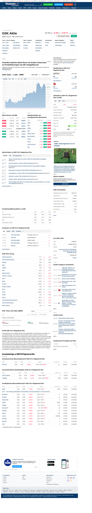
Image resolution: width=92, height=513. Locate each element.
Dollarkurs (5, 491)
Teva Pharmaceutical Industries (9, 300)
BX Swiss (4, 364)
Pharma (74, 257)
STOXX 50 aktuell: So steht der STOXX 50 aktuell (20, 163)
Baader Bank (5, 399)
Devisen (58, 8)
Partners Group (31, 133)
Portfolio (72, 42)
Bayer (3, 265)
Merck (3, 278)
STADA (4, 294)
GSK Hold (13, 237)
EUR (55, 101)
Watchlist (72, 45)
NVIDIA (29, 128)
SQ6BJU (23, 131)
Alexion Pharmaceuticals (8, 259)
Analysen (25, 45)
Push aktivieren (57, 80)
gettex (3, 389)
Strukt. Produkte (42, 8)
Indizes (15, 8)
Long (45, 122)
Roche (3, 292)
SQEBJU (23, 126)
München (4, 421)
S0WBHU (23, 120)
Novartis (4, 284)
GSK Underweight (15, 234)
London (4, 416)
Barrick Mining (30, 136)
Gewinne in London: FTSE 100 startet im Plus (20, 176)
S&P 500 (52, 490)
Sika (28, 147)
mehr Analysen (6, 249)
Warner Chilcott (6, 305)
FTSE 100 (66, 249)
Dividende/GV (38, 48)
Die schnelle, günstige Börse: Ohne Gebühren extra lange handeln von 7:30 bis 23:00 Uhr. (26, 391)
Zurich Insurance (31, 144)
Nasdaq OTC (5, 407)
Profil (46, 45)
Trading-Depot (58, 45)
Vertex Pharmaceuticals (8, 302)
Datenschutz (49, 479)
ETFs (25, 8)
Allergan (4, 262)
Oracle (29, 141)
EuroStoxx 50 (26, 490)
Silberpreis (16, 491)
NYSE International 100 (68, 251)
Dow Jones (32, 490)
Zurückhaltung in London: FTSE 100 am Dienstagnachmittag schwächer (26, 173)
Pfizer (3, 289)
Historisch (4, 53)
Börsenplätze (5, 48)
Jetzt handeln (65, 183)
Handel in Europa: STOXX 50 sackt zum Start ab (20, 179)
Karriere (5, 479)
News (9, 8)
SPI (10, 490)
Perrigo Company (6, 286)
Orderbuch (5, 50)
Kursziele (25, 48)
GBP (59, 101)
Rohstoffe (52, 8)
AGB (47, 482)
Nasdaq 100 (39, 490)
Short (49, 122)
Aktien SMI (5, 490)
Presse (4, 480)
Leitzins (62, 491)
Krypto (35, 8)
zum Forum (4, 356)
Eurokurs (11, 491)
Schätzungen (38, 45)
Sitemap (5, 482)
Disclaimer (48, 480)
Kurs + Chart (5, 42)
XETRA (4, 402)
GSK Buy (13, 245)
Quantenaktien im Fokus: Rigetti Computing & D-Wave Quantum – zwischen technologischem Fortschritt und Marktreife (69, 303)
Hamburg (4, 410)
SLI (13, 490)
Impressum (48, 477)
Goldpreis (60, 490)
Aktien (4, 8)
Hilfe (23, 477)
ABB (28, 131)
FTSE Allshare (72, 249)
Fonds (20, 8)
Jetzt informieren (6, 69)
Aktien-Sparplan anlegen (64, 36)
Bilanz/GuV (38, 42)
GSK (3, 270)
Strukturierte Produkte (60, 42)
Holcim (29, 139)
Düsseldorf (4, 394)
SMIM (16, 490)
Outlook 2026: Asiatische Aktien (66, 318)
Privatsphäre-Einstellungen (52, 484)
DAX (20, 490)
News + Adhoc (26, 42)
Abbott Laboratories (7, 257)
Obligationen (66, 8)
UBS (28, 125)
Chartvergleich (16, 45)
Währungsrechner (51, 491)
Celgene (4, 267)
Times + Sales (5, 45)
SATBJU (24, 134)
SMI (56, 490)
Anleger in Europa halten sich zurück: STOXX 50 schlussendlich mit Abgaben (27, 159)
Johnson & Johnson (7, 275)
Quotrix (4, 413)
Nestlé (28, 122)
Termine (47, 42)
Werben (24, 479)
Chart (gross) (16, 42)
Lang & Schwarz (6, 375)
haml (3, 424)
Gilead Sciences (6, 273)
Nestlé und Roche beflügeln (68, 278)
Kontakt (4, 477)
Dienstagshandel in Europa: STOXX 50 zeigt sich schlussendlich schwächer (27, 166)
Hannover (4, 418)
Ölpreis (57, 491)
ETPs (29, 8)
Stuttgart (4, 405)
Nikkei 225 (45, 490)
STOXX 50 (61, 249)
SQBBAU (23, 136)
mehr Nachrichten (7, 186)
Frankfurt (4, 397)
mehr (63, 101)
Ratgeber (73, 8)
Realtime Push (16, 48)
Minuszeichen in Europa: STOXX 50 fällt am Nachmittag (22, 170)
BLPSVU (23, 123)
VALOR (4, 36)
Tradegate (4, 378)
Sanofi (3, 297)
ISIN (13, 36)
